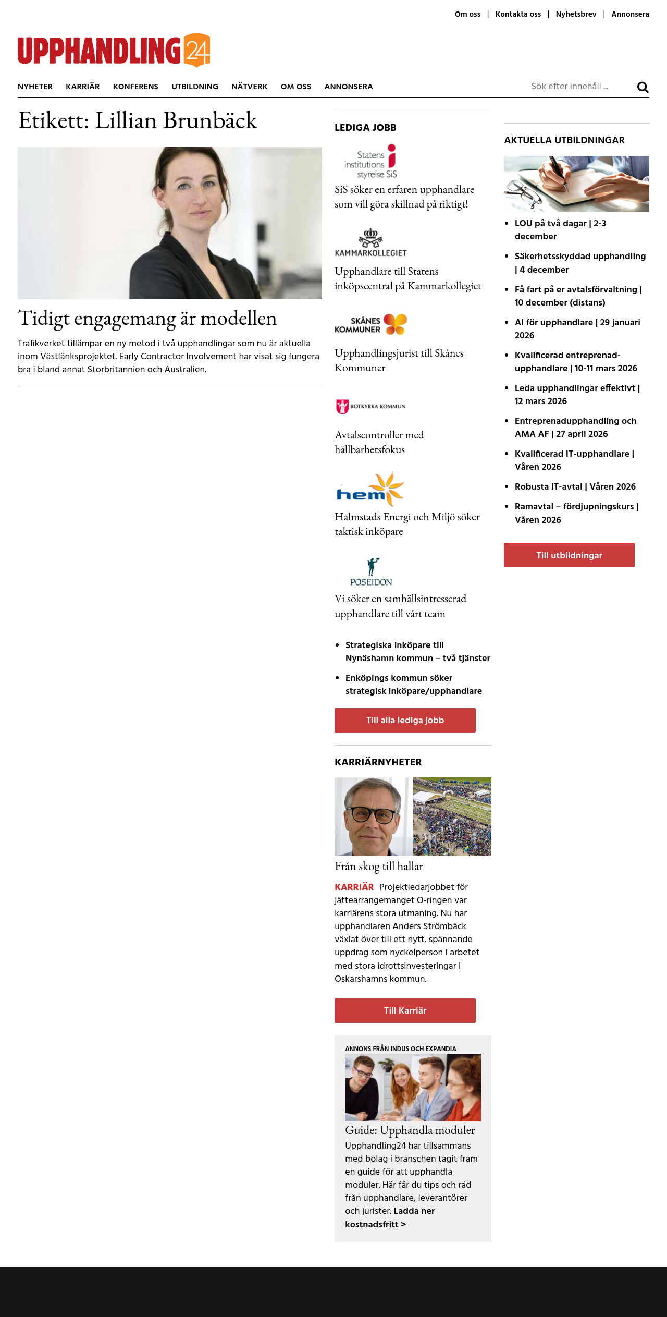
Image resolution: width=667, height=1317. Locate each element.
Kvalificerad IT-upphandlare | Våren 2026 (574, 461)
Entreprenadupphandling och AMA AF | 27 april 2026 (576, 428)
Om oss (467, 14)
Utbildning (194, 87)
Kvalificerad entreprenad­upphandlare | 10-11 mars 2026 (576, 362)
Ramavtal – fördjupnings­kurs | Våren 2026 (576, 513)
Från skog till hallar (379, 866)
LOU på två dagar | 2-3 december (560, 230)
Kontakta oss (518, 14)
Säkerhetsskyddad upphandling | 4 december (580, 263)
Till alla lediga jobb (405, 720)
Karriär (83, 87)
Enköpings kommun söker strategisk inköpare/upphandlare (413, 685)
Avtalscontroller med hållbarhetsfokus (379, 441)
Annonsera (630, 14)
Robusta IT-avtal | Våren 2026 (575, 487)
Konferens (135, 87)
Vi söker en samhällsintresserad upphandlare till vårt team (400, 605)
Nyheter (35, 87)
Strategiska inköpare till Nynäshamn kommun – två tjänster (417, 652)
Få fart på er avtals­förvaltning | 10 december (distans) (578, 297)
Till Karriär (405, 1011)
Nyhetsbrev (576, 14)
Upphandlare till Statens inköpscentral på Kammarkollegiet (408, 277)
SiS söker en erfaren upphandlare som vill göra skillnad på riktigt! (404, 196)
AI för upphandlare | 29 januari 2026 (577, 329)
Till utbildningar (569, 556)
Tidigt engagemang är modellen (147, 317)
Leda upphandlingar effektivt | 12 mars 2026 (577, 395)
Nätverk (249, 87)
